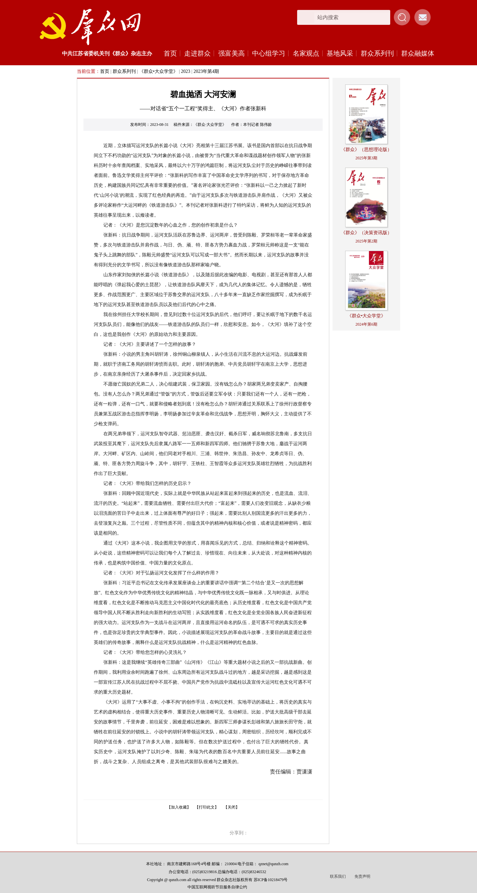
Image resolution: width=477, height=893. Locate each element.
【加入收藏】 (179, 807)
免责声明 (362, 876)
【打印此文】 (207, 807)
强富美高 (231, 53)
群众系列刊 (377, 53)
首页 (170, 53)
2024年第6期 (366, 324)
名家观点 (306, 53)
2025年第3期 (366, 158)
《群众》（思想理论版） (366, 149)
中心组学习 (268, 53)
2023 (185, 71)
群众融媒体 (417, 53)
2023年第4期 (206, 71)
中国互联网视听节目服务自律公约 (217, 887)
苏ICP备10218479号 (271, 879)
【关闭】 (231, 807)
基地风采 (340, 53)
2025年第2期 (366, 241)
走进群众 (197, 53)
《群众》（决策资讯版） (366, 232)
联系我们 (338, 876)
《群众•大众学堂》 (158, 71)
